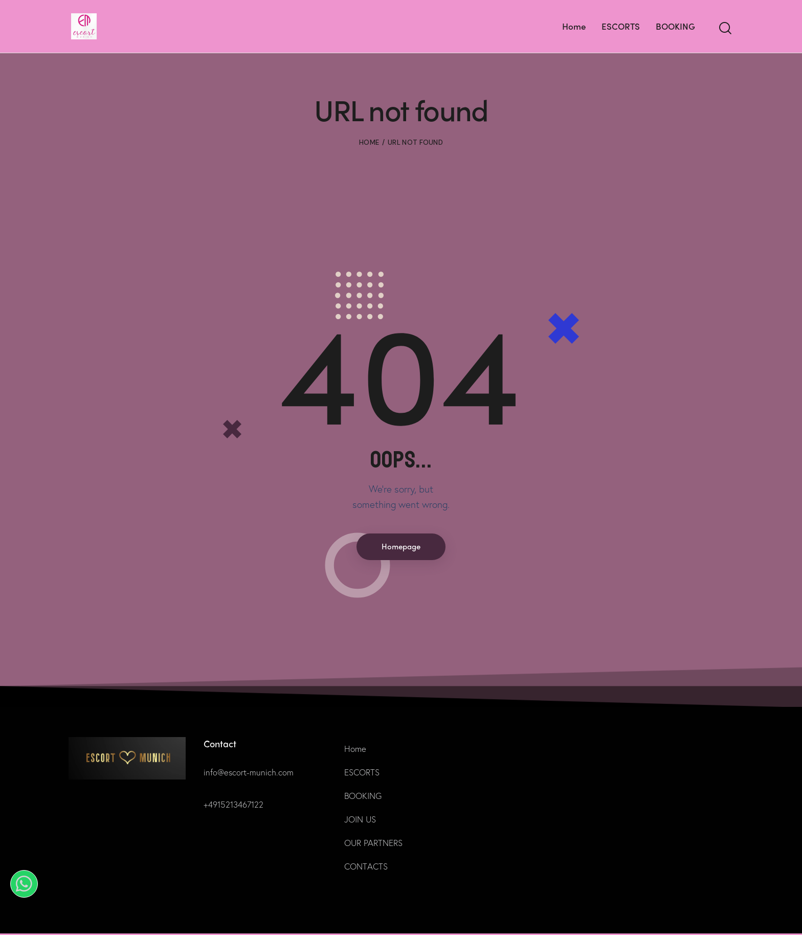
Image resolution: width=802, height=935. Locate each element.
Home (369, 142)
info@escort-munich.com (249, 774)
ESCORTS (362, 774)
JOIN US (360, 821)
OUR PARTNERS (373, 844)
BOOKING (363, 797)
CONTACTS (366, 868)
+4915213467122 (234, 806)
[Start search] (724, 28)
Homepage (401, 547)
